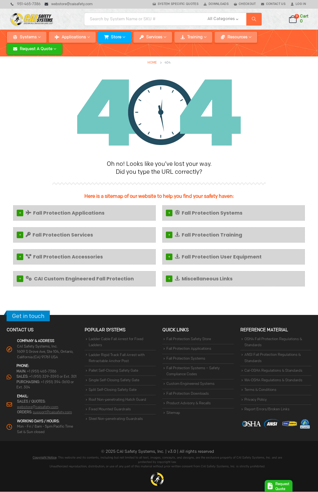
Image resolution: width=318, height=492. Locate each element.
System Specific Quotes (178, 4)
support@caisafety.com (52, 412)
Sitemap (173, 413)
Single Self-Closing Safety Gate (114, 380)
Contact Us (275, 4)
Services (154, 37)
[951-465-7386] (25, 4)
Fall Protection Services (59, 234)
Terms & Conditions (260, 390)
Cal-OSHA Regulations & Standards (273, 370)
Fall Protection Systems (208, 212)
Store (116, 37)
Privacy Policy (255, 400)
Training (195, 37)
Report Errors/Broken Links (267, 409)
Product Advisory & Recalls (188, 403)
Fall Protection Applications (65, 212)
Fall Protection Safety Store (188, 339)
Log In (301, 4)
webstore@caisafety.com (37, 407)
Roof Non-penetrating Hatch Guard (117, 400)
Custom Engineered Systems (190, 384)
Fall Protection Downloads (187, 394)
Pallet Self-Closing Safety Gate (113, 370)
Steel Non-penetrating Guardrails (116, 419)
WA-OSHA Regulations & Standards (273, 380)
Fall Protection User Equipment (218, 256)
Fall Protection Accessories (64, 256)
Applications (74, 37)
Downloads (219, 4)
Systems (28, 37)
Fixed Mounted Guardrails (110, 409)
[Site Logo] (32, 19)
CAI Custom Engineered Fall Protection (80, 278)
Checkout (247, 4)
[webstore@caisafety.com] (68, 4)
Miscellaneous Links (204, 278)
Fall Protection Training (208, 234)
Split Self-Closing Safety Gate (113, 390)
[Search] (254, 19)
